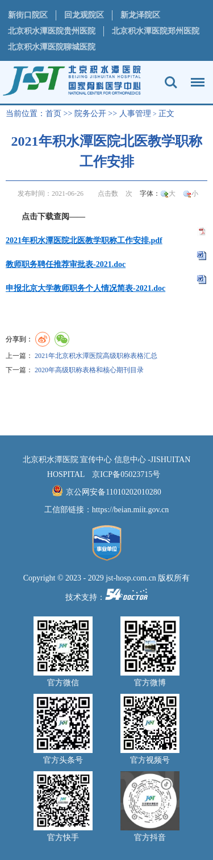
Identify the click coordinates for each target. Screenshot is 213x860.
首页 (53, 113)
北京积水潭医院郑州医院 (155, 31)
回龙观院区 (84, 15)
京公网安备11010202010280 (113, 492)
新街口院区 (28, 15)
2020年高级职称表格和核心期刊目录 (89, 370)
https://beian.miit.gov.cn (130, 509)
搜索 (170, 82)
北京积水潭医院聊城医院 (51, 47)
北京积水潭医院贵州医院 (51, 31)
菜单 (194, 77)
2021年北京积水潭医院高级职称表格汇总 (96, 356)
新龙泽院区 (140, 15)
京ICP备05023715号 (126, 474)
